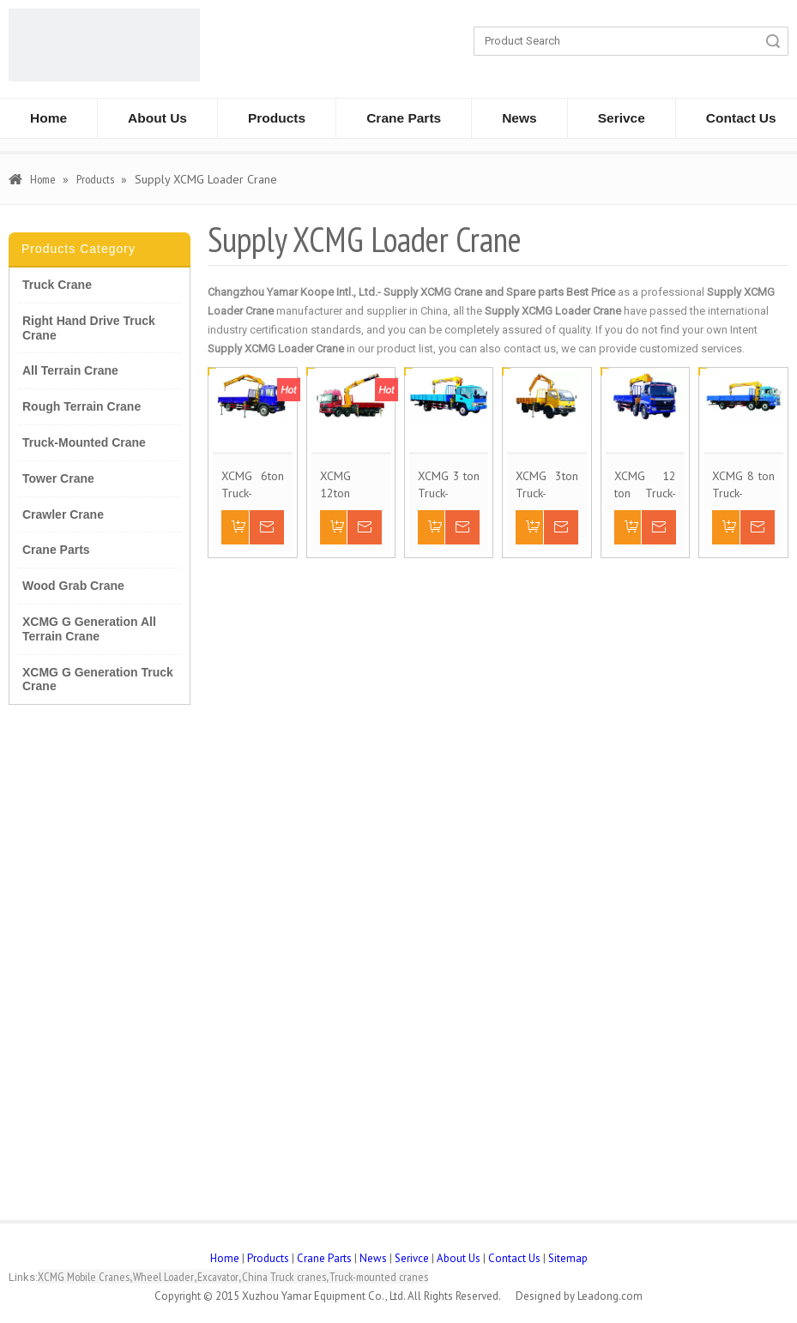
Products (276, 118)
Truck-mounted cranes (378, 1276)
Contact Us (514, 1258)
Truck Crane (57, 285)
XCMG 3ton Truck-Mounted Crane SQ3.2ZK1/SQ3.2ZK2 (546, 485)
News (519, 118)
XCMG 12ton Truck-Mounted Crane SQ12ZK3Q (349, 485)
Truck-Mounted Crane (84, 442)
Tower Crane (58, 478)
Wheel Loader (163, 1276)
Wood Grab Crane (73, 585)
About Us (157, 118)
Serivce (621, 118)
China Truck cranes (284, 1276)
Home (48, 118)
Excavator (217, 1276)
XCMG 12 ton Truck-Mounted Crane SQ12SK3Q (645, 485)
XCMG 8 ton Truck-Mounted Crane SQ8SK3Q (743, 485)
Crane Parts (403, 118)
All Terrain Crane (70, 370)
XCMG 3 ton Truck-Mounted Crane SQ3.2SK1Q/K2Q (449, 485)
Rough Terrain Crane (81, 406)
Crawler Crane (63, 514)
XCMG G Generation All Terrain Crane (89, 629)
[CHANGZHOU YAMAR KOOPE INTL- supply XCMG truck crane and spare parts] (104, 45)
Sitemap (568, 1258)
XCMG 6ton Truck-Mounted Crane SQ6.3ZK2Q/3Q (252, 485)
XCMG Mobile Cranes (84, 1276)
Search (773, 41)
